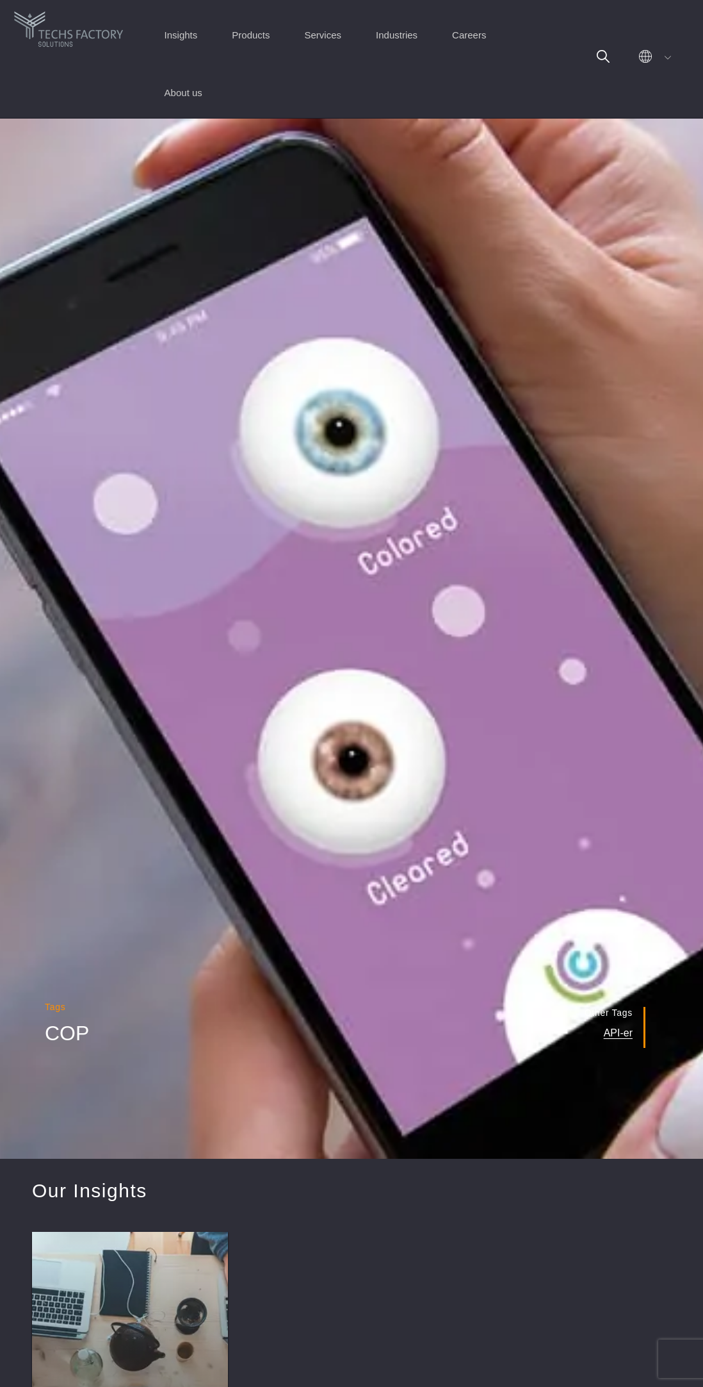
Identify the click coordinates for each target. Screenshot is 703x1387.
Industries (396, 34)
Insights (181, 34)
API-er (618, 1032)
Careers (469, 34)
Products (251, 34)
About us (183, 92)
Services (323, 34)
